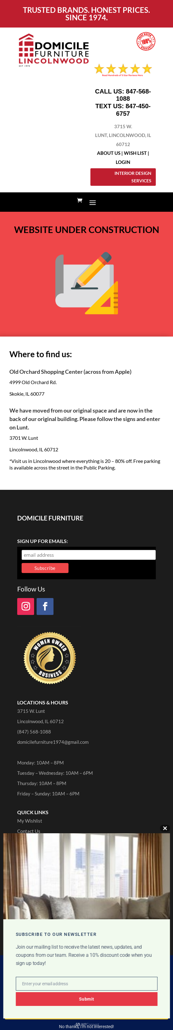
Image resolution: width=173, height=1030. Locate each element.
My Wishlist (29, 821)
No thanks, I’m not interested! (86, 1026)
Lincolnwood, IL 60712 (40, 721)
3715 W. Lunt (31, 711)
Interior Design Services (132, 176)
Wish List (135, 153)
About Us (108, 153)
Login (123, 162)
